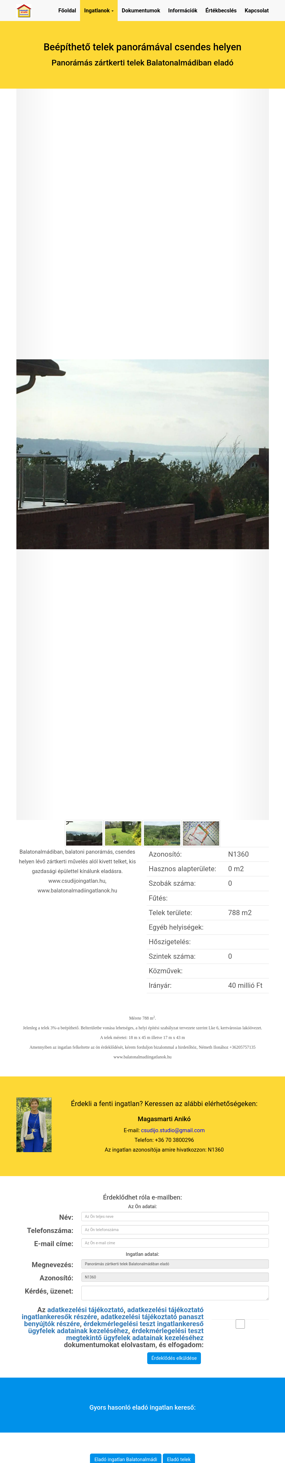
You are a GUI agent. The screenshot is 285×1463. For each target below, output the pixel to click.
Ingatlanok (99, 10)
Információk (182, 10)
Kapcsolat (257, 10)
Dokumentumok (141, 10)
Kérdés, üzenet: (49, 1291)
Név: (66, 1217)
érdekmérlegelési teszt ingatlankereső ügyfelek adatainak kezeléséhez (116, 1327)
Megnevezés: (52, 1264)
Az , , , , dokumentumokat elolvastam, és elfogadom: (113, 1327)
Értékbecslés (221, 10)
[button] (35, 454)
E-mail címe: (53, 1243)
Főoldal (67, 10)
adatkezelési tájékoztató (85, 1310)
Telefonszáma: (50, 1230)
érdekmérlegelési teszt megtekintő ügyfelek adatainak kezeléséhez (135, 1334)
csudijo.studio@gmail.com (173, 1130)
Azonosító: (56, 1277)
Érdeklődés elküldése (174, 1358)
